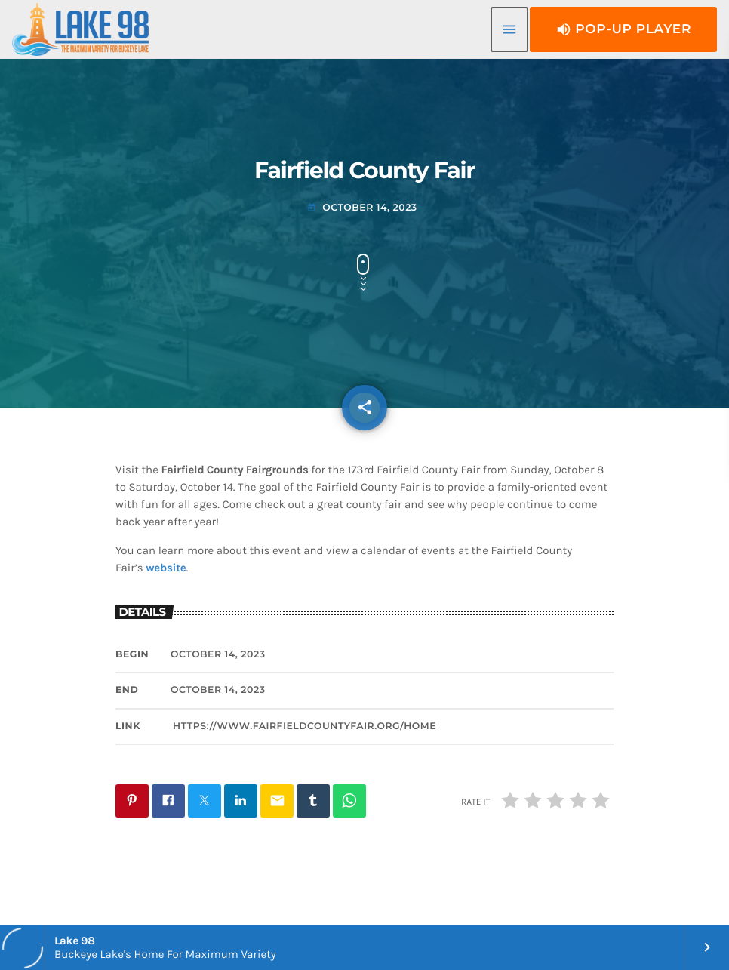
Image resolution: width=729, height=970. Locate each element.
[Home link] (80, 29)
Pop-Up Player (623, 29)
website (166, 567)
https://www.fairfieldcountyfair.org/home (304, 726)
